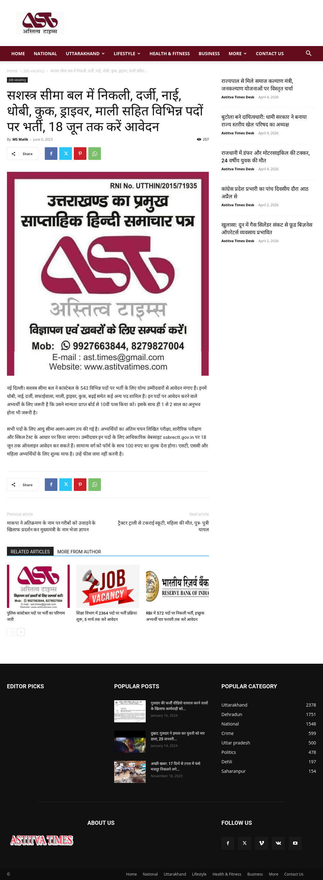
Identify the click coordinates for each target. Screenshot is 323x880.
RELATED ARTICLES (30, 551)
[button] (308, 54)
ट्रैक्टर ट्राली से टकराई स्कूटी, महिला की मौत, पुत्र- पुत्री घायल (163, 526)
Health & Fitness (170, 53)
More (238, 53)
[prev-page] (11, 632)
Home (18, 53)
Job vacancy (34, 70)
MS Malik (20, 139)
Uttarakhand (85, 53)
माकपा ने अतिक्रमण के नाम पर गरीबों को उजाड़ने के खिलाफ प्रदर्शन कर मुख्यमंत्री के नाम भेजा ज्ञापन (51, 526)
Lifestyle (127, 53)
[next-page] (21, 632)
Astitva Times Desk (237, 97)
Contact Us (270, 53)
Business (209, 53)
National (45, 53)
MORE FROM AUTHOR (79, 551)
